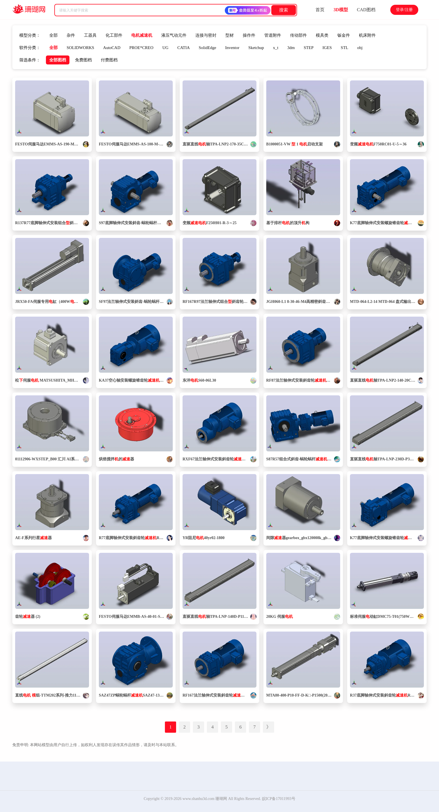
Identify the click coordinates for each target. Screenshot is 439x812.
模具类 (322, 35)
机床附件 (367, 35)
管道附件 (272, 35)
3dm (291, 47)
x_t (275, 47)
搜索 (283, 10)
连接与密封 (205, 35)
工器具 (90, 35)
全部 (53, 35)
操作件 (249, 35)
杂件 (71, 35)
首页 (320, 9)
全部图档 (57, 60)
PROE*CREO (141, 47)
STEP (309, 47)
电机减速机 (141, 35)
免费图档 (83, 60)
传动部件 (298, 35)
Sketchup (256, 47)
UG (165, 47)
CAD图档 (366, 9)
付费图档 (109, 60)
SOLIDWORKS (80, 47)
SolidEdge (207, 47)
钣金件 (343, 35)
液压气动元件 (173, 35)
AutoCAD (111, 47)
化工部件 (114, 35)
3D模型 (340, 9)
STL (344, 47)
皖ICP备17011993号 (278, 799)
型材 (229, 35)
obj (360, 47)
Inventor (232, 47)
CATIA (184, 47)
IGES (327, 47)
